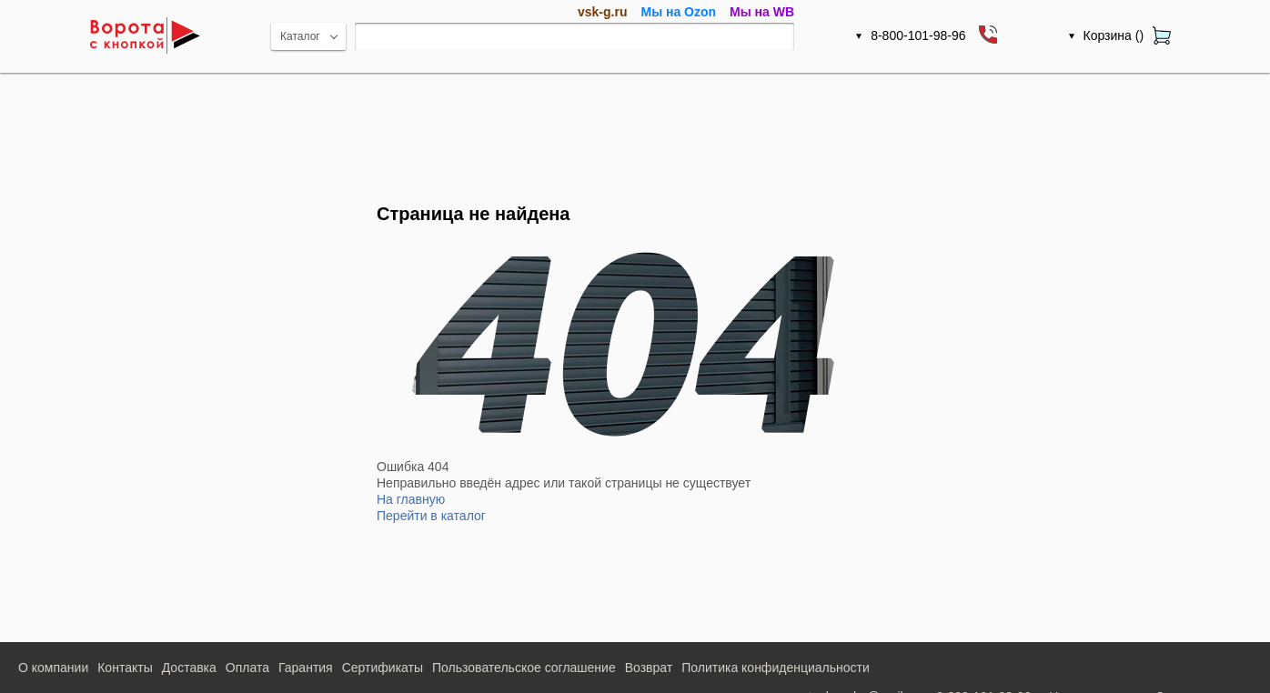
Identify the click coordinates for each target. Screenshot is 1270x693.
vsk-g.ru (602, 12)
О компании (53, 667)
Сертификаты (382, 667)
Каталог (300, 36)
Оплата (247, 667)
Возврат (649, 667)
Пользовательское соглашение (524, 667)
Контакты (124, 667)
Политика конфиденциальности (775, 667)
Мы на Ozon (678, 12)
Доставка (189, 667)
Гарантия (305, 667)
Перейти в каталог (431, 515)
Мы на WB (762, 12)
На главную (411, 499)
